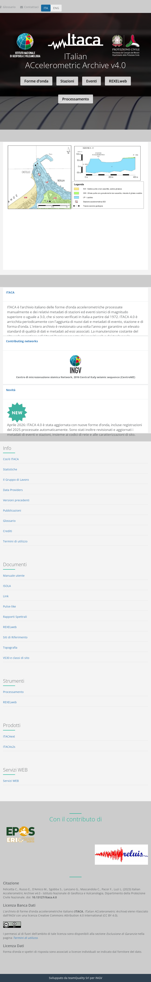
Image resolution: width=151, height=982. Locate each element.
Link (5, 596)
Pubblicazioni (12, 510)
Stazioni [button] (67, 81)
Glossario (9, 521)
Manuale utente (14, 575)
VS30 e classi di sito (16, 658)
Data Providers (13, 490)
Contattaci (29, 7)
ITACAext (9, 736)
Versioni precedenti (16, 500)
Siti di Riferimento (15, 637)
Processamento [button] (75, 99)
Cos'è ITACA (11, 459)
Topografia (10, 647)
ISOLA (7, 586)
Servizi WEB (11, 781)
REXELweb (10, 627)
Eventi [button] (91, 81)
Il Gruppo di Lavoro (16, 480)
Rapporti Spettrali (15, 617)
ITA (46, 8)
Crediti (7, 531)
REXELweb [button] (118, 81)
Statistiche (10, 469)
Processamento (13, 692)
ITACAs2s (9, 747)
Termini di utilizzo (15, 541)
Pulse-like (9, 606)
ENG (56, 8)
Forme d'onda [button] (36, 81)
